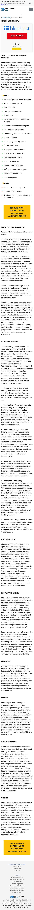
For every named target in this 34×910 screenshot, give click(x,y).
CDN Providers (17, 881)
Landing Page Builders (17, 888)
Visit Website (17, 36)
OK (30, 3)
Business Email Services (17, 879)
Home (3, 17)
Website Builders (17, 892)
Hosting (8, 17)
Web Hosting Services (17, 890)
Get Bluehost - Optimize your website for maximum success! (17, 212)
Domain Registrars (17, 884)
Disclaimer (17, 871)
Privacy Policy (17, 866)
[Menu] (31, 9)
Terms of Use (17, 869)
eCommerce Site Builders (17, 886)
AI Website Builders (17, 877)
